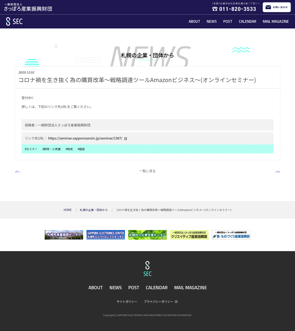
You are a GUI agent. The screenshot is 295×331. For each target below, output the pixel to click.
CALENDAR (247, 21)
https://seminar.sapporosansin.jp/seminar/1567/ (85, 138)
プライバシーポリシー (159, 301)
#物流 (69, 149)
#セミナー (31, 149)
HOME (68, 210)
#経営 (81, 149)
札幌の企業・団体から (94, 210)
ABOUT (194, 21)
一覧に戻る (147, 170)
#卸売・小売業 (51, 149)
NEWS (212, 21)
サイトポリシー (127, 301)
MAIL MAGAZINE (276, 21)
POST (227, 21)
